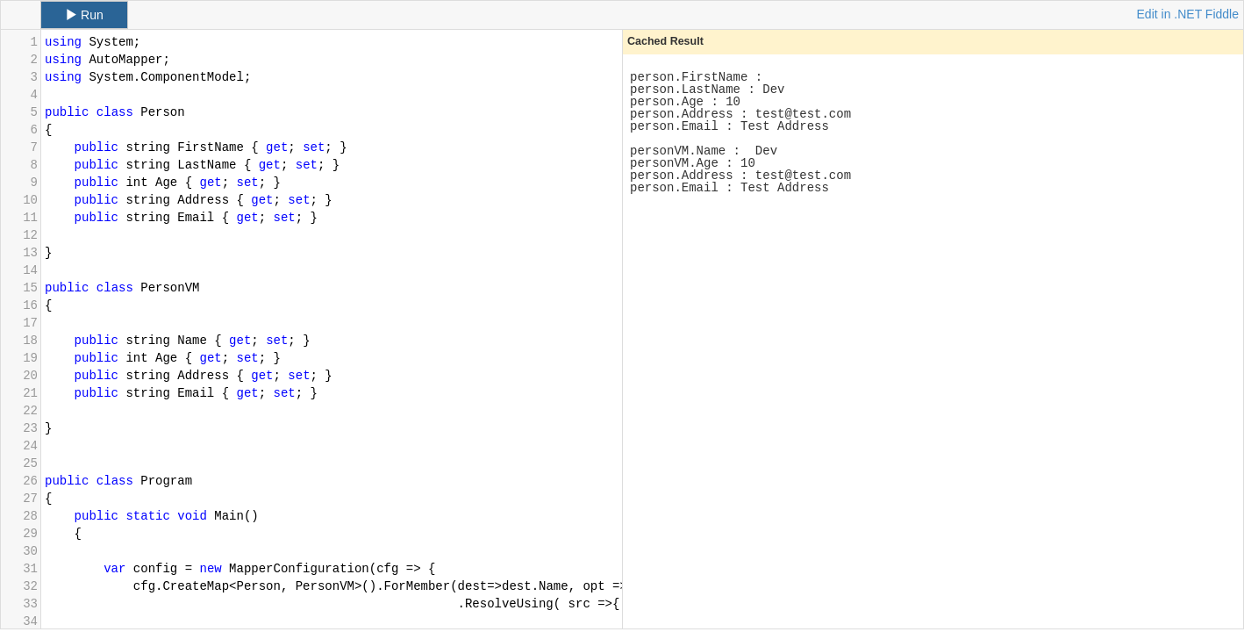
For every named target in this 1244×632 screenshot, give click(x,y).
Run (84, 15)
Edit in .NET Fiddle (1188, 14)
